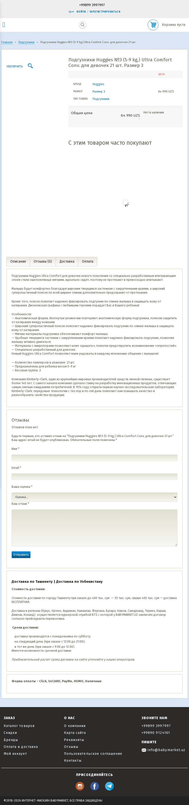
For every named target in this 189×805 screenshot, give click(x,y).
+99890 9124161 (156, 733)
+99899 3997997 (92, 5)
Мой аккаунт (15, 754)
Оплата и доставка (21, 747)
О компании (75, 726)
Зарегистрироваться (105, 12)
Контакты (72, 760)
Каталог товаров (19, 726)
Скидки (10, 733)
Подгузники (101, 99)
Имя (15, 449)
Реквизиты (74, 740)
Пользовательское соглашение (93, 754)
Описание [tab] (18, 261)
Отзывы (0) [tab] (43, 261)
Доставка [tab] (67, 261)
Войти (77, 11)
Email (16, 468)
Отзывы (71, 747)
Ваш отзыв (20, 503)
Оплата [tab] (87, 261)
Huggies (98, 84)
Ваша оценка (22, 487)
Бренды (11, 740)
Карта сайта (75, 733)
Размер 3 (99, 91)
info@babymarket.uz (163, 750)
